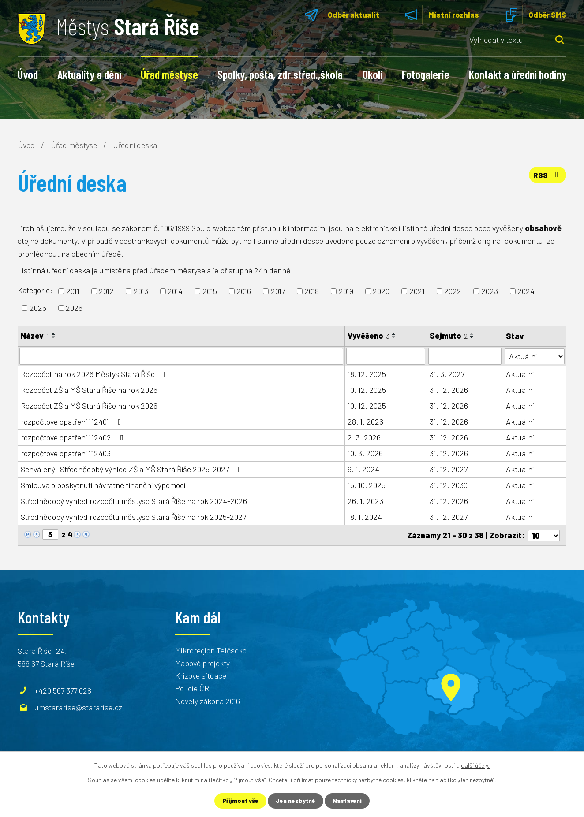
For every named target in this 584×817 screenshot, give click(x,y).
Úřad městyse (169, 74)
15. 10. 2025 (367, 485)
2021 (417, 291)
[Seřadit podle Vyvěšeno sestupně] (394, 337)
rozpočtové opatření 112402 (74, 437)
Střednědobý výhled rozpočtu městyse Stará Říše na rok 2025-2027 (133, 517)
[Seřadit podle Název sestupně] (54, 337)
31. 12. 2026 (449, 390)
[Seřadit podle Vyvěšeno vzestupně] (394, 334)
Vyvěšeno (368, 335)
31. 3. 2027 (447, 374)
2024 (526, 291)
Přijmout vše (239, 801)
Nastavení (348, 801)
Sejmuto (449, 335)
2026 (74, 308)
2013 (141, 291)
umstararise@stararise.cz (78, 706)
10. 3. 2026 (365, 453)
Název (35, 335)
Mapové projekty (202, 662)
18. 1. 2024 (365, 517)
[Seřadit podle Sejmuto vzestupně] (472, 334)
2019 (346, 291)
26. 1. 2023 (365, 501)
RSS (547, 175)
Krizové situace (200, 675)
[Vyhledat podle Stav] (535, 355)
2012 (106, 291)
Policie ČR (192, 688)
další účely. (475, 765)
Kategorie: (35, 290)
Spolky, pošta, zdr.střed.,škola (280, 74)
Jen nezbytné (296, 801)
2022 (452, 291)
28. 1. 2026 (365, 421)
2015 (209, 291)
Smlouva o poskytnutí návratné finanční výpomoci (111, 485)
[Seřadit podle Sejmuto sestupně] (472, 337)
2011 (72, 291)
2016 (243, 291)
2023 (489, 291)
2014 (175, 291)
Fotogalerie (425, 74)
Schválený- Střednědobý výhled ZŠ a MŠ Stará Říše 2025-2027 (133, 469)
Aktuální (520, 374)
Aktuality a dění (89, 74)
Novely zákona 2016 (207, 700)
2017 (278, 291)
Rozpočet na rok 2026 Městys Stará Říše (96, 374)
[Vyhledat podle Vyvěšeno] (385, 356)
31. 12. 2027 (449, 469)
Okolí (372, 74)
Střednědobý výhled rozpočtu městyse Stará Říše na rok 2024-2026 (134, 501)
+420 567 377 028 (62, 689)
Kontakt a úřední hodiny (517, 74)
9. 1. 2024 (363, 469)
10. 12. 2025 (367, 390)
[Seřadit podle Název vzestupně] (54, 334)
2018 (311, 291)
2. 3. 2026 (364, 437)
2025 (38, 308)
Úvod (28, 74)
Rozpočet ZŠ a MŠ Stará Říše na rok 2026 (89, 390)
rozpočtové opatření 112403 (74, 453)
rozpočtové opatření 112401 (73, 421)
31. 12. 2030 (449, 485)
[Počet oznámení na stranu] (544, 535)
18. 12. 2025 (367, 374)
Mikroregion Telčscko (211, 649)
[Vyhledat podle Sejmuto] (465, 356)
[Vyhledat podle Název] (181, 356)
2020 (381, 291)
